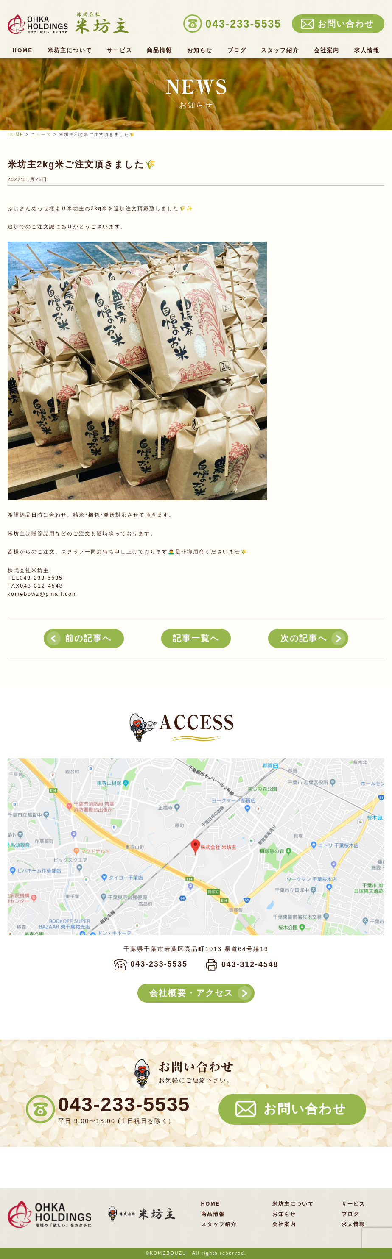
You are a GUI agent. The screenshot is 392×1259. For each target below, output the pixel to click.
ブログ (236, 50)
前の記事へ (88, 638)
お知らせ (200, 50)
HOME (22, 50)
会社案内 (326, 50)
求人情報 (367, 50)
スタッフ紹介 (280, 50)
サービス (119, 50)
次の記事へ (303, 638)
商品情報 (159, 50)
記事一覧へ (196, 638)
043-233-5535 (159, 964)
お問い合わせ (305, 1109)
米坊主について (70, 50)
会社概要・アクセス (191, 993)
